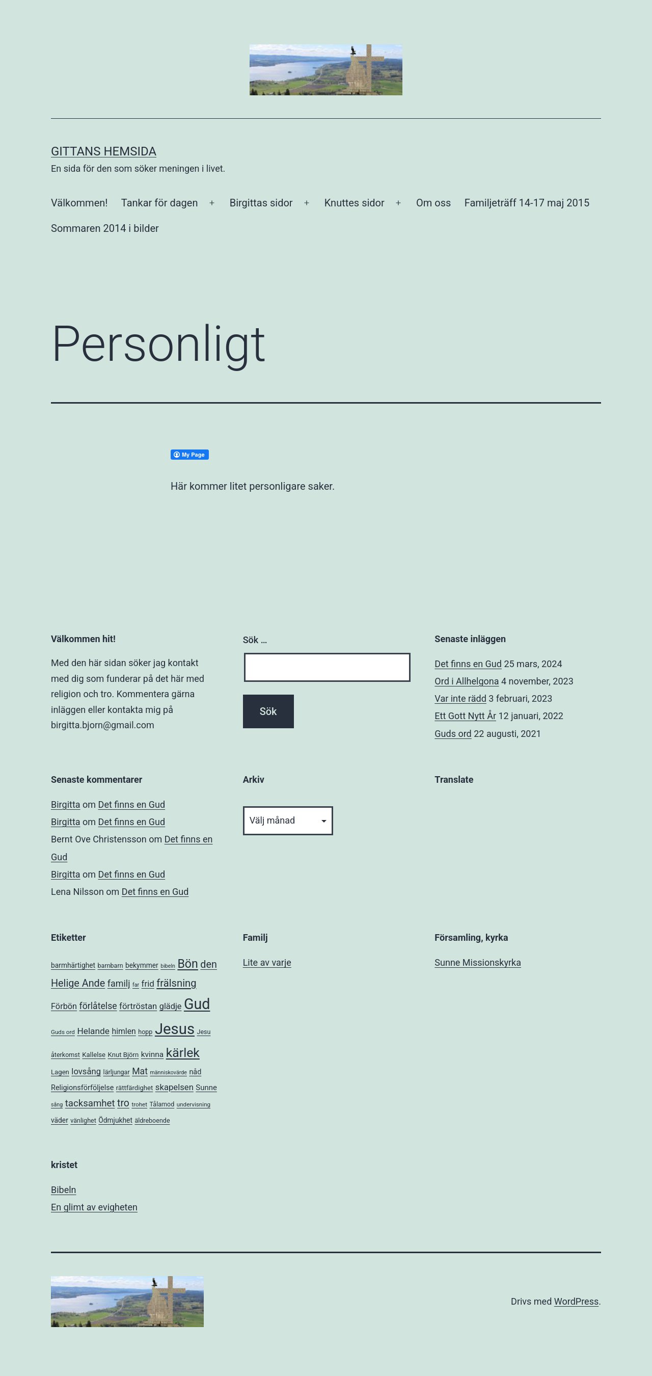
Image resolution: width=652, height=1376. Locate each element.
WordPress (576, 1301)
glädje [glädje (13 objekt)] (170, 1006)
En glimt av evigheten (94, 1207)
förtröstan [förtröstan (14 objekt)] (138, 1006)
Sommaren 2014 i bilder (105, 228)
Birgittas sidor (261, 203)
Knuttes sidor (354, 203)
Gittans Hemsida (103, 151)
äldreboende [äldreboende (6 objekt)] (152, 1120)
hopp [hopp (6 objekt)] (145, 1032)
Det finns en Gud (468, 663)
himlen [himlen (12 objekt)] (123, 1031)
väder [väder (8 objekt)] (59, 1120)
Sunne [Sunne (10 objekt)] (206, 1087)
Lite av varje (267, 962)
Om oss (433, 203)
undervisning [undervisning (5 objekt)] (193, 1104)
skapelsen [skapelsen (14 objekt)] (174, 1087)
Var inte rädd (460, 698)
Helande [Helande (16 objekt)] (93, 1031)
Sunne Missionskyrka (477, 962)
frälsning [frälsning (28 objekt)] (176, 983)
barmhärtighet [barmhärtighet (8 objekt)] (73, 965)
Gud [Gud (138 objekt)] (197, 1004)
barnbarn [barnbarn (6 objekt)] (110, 965)
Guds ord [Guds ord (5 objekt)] (63, 1032)
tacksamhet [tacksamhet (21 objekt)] (90, 1103)
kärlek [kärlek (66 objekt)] (183, 1052)
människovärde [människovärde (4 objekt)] (168, 1072)
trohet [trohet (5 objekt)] (139, 1104)
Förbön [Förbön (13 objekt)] (64, 1006)
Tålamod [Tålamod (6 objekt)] (162, 1104)
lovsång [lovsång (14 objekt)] (86, 1071)
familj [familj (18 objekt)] (118, 983)
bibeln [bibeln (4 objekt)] (167, 966)
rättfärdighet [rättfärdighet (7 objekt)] (134, 1088)
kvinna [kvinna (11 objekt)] (152, 1054)
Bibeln (63, 1189)
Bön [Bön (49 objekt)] (187, 964)
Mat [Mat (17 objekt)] (140, 1071)
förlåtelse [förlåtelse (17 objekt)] (98, 1006)
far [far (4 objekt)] (135, 985)
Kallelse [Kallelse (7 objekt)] (93, 1055)
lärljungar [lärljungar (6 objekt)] (116, 1072)
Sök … (255, 639)
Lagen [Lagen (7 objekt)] (60, 1072)
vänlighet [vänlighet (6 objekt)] (83, 1120)
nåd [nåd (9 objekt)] (195, 1072)
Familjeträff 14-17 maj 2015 (527, 203)
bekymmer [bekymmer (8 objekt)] (141, 965)
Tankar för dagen (159, 203)
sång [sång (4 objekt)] (57, 1104)
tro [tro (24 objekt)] (123, 1103)
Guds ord (452, 733)
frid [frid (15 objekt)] (148, 983)
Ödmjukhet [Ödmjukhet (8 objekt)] (115, 1120)
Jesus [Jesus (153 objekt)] (175, 1029)
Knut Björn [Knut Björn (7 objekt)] (123, 1055)
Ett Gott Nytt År (465, 715)
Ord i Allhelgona (466, 681)
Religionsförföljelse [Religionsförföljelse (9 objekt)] (82, 1087)
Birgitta (65, 804)
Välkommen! (79, 203)
